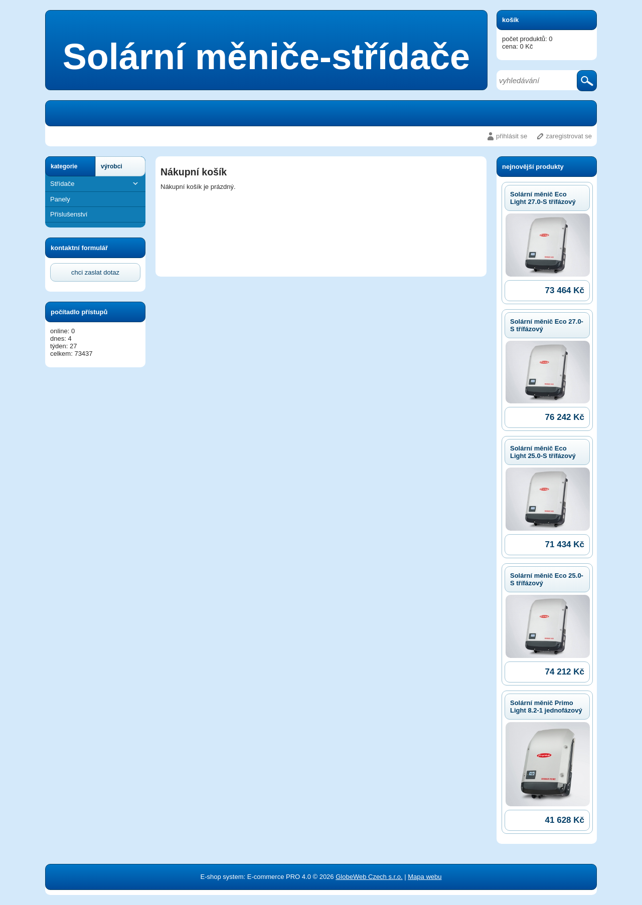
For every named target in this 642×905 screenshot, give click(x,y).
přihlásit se (511, 136)
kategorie (64, 166)
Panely (60, 199)
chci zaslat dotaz (95, 272)
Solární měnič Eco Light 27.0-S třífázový (543, 197)
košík (510, 20)
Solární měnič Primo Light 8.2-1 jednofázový (546, 706)
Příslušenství (68, 214)
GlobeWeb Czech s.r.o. (369, 876)
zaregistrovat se (569, 136)
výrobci (111, 166)
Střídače (95, 183)
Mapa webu (424, 876)
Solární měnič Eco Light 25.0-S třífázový (543, 452)
